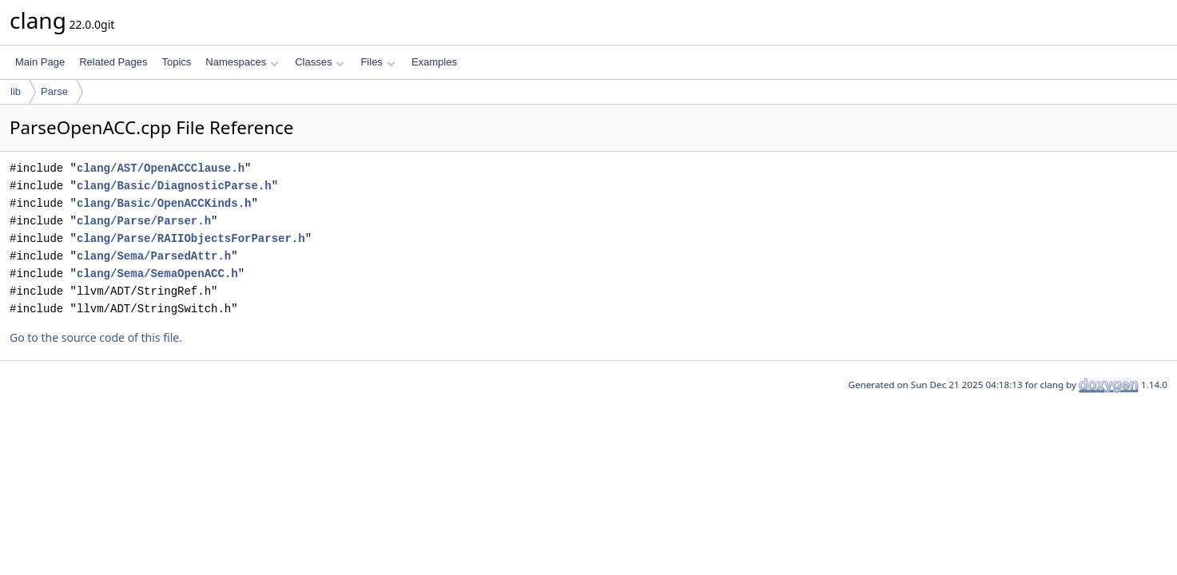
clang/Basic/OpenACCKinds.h (164, 203)
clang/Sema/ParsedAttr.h (154, 256)
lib (15, 91)
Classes (319, 62)
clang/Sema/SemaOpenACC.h (157, 273)
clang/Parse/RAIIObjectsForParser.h (191, 238)
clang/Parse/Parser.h (144, 220)
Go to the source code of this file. (96, 337)
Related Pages (113, 62)
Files (377, 62)
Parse (54, 91)
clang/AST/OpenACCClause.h (161, 168)
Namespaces (241, 62)
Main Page (40, 62)
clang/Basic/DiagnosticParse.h (174, 185)
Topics (176, 62)
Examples (434, 62)
